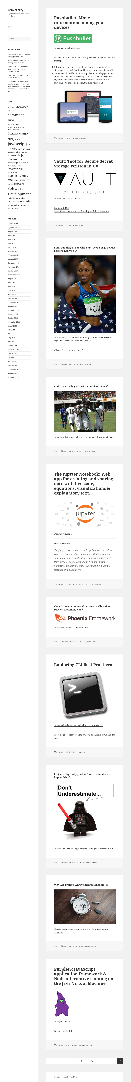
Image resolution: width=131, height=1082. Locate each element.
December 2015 (13, 263)
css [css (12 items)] (9, 124)
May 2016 (11, 243)
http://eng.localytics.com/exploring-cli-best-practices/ (78, 725)
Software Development (90, 451)
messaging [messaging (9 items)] (11, 152)
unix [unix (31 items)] (27, 201)
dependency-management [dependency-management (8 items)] (16, 127)
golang (77, 225)
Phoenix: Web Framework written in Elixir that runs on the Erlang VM (82, 608)
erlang (84, 642)
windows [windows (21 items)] (13, 208)
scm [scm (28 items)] (10, 180)
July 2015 (11, 282)
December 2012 (13, 377)
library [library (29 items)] (12, 149)
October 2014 (13, 318)
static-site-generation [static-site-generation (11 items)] (16, 198)
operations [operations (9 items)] (12, 163)
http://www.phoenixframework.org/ (71, 627)
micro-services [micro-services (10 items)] (21, 152)
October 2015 (13, 271)
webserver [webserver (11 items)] (24, 205)
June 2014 (11, 334)
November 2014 (14, 314)
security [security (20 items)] (24, 180)
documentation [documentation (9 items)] (13, 130)
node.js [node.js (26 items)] (18, 155)
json (83, 584)
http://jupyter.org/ (62, 533)
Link (57, 364)
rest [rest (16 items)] (19, 176)
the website (65, 543)
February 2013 (13, 369)
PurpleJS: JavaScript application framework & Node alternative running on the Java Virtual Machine (83, 976)
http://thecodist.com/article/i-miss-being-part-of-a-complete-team (84, 437)
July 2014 (11, 330)
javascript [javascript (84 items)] (17, 143)
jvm (87, 1045)
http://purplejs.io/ (62, 1021)
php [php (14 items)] (13, 165)
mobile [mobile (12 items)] (11, 155)
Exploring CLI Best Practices (83, 664)
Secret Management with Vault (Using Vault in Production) (81, 211)
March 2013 (12, 365)
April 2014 (12, 342)
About (10, 27)
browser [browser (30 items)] (22, 107)
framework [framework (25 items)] (14, 133)
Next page (120, 1061)
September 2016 (14, 227)
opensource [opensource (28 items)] (15, 159)
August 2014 (12, 326)
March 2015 (12, 298)
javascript (81, 1045)
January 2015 (13, 306)
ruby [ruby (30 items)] (25, 176)
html (79, 584)
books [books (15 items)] (14, 107)
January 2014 (13, 353)
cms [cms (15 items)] (9, 110)
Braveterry (16, 10)
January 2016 (13, 259)
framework (91, 642)
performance (86, 364)
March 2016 (12, 251)
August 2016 (12, 231)
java (75, 1045)
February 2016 (13, 255)
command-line (80, 752)
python (88, 584)
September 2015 (14, 275)
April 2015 (12, 294)
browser (78, 138)
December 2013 (13, 357)
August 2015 (12, 279)
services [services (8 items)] (10, 184)
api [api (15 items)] (9, 107)
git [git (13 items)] (23, 134)
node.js (91, 1045)
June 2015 (11, 286)
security (83, 225)
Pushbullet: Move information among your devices (19, 55)
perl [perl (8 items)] (9, 166)
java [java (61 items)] (16, 138)
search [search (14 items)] (16, 180)
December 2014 (13, 310)
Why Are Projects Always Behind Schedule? (80, 884)
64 (93, 1060)
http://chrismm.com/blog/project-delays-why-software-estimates (84, 848)
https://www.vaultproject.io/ (67, 198)
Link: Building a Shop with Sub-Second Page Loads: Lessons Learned (18, 69)
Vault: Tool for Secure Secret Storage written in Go (18, 61)
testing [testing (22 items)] (11, 201)
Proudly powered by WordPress (66, 1077)
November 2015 (14, 267)
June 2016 (11, 239)
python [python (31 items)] (12, 176)
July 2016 (11, 235)
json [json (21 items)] (28, 144)
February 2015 (13, 302)
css (76, 584)
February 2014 (13, 349)
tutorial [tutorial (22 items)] (20, 201)
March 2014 (12, 346)
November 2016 (14, 223)
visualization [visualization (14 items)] (14, 205)
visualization (96, 584)
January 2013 (13, 373)
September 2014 (14, 322)
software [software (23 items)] (19, 183)
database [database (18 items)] (15, 124)
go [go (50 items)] (26, 133)
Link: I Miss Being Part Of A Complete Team (18, 76)
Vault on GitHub (61, 208)
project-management (89, 862)
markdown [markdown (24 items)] (24, 149)
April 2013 (12, 361)
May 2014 (11, 338)
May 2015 (11, 290)
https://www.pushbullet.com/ (67, 48)
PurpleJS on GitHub (63, 1031)
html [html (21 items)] (10, 138)
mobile (83, 138)
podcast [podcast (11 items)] (18, 165)
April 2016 (12, 247)
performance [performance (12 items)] (22, 162)
